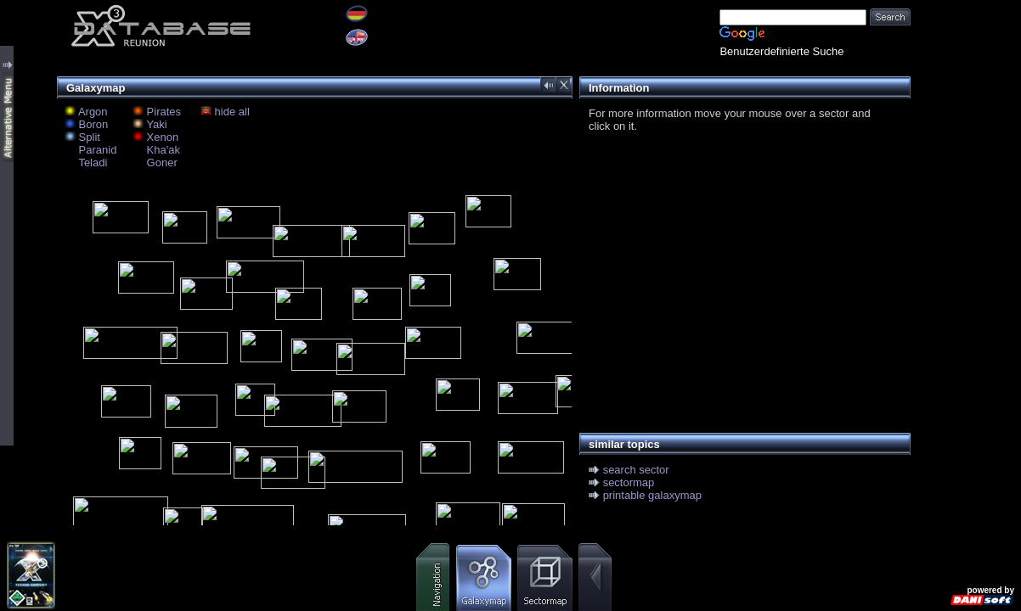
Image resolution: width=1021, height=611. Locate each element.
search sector (636, 469)
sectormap (629, 482)
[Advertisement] (741, 277)
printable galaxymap (652, 495)
